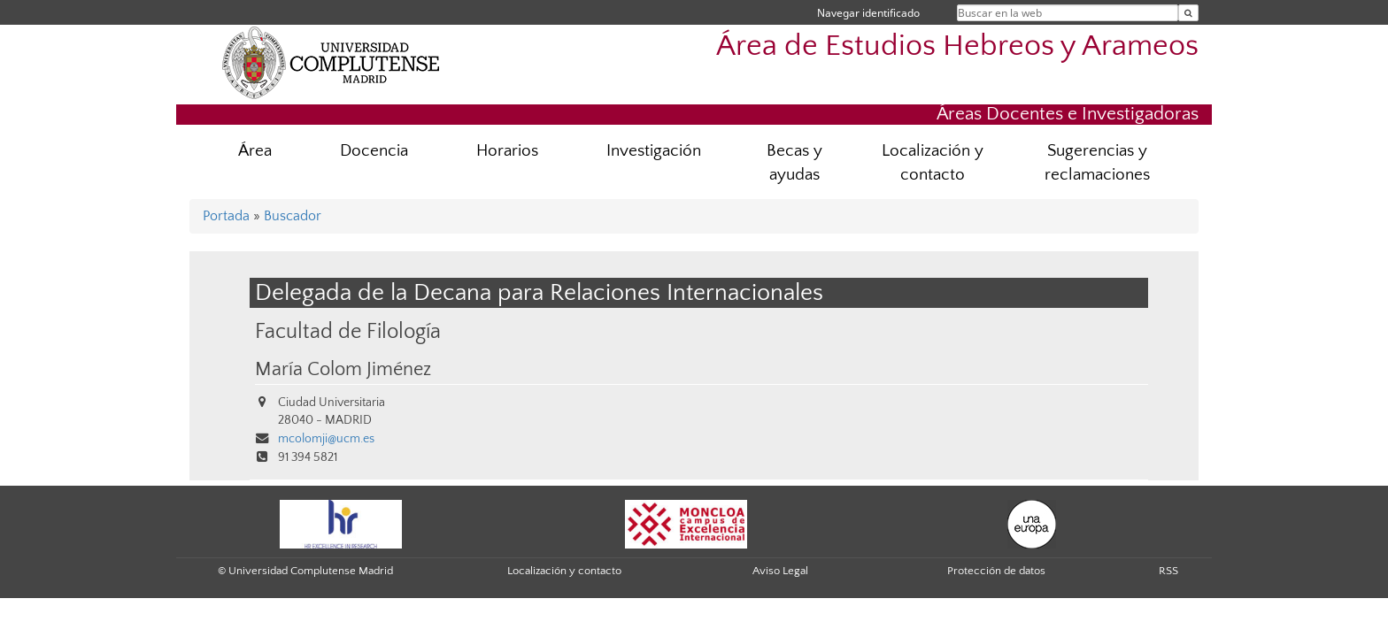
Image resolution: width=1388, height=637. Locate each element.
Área (255, 151)
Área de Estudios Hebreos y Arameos (957, 46)
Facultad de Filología (348, 331)
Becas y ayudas (794, 163)
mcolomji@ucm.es (326, 439)
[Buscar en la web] (1188, 12)
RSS (1168, 570)
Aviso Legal (780, 570)
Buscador (292, 216)
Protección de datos (996, 570)
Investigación (653, 151)
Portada (226, 216)
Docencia (374, 151)
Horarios (507, 151)
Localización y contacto (932, 163)
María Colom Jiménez (343, 369)
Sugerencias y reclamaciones (1097, 163)
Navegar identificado (868, 12)
